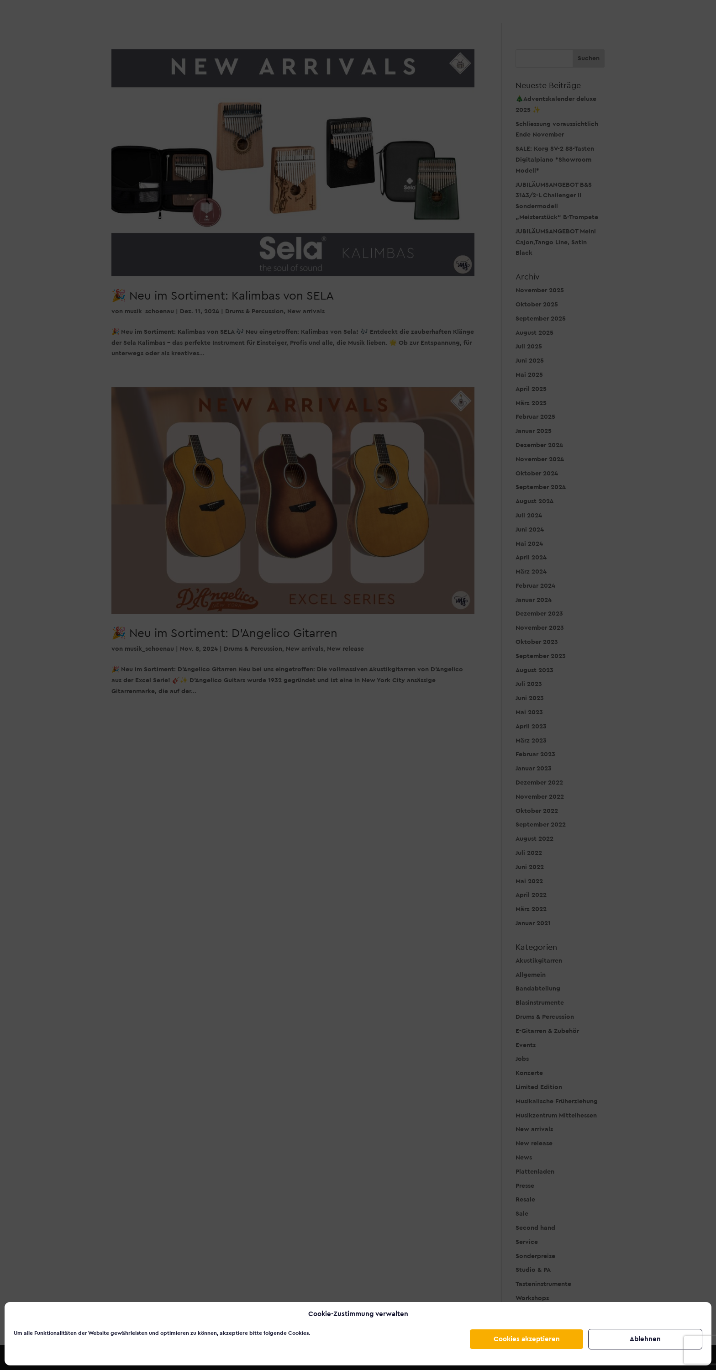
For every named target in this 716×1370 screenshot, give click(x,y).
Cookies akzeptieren (527, 1339)
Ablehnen (645, 1339)
